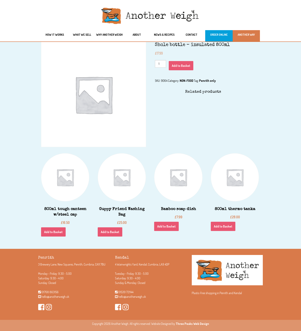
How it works (54, 34)
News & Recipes (164, 34)
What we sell (82, 34)
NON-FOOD (186, 81)
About (137, 34)
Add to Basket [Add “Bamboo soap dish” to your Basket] (166, 226)
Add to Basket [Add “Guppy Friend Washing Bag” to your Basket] (110, 232)
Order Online (219, 34)
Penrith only (207, 81)
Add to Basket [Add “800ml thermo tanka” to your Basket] (223, 226)
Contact (191, 34)
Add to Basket (181, 66)
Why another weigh (109, 34)
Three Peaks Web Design (192, 324)
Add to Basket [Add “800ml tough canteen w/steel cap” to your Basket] (53, 232)
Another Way (246, 34)
